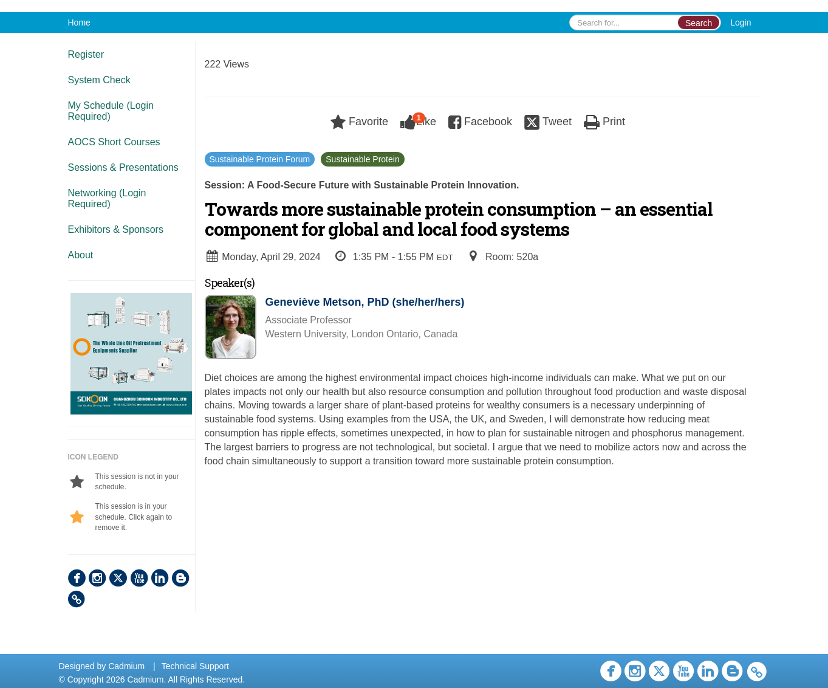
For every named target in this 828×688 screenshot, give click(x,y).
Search (698, 23)
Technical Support (195, 666)
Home (79, 22)
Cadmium (126, 666)
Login (740, 22)
